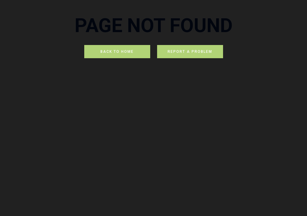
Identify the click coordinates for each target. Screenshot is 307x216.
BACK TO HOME (117, 52)
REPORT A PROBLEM (190, 52)
